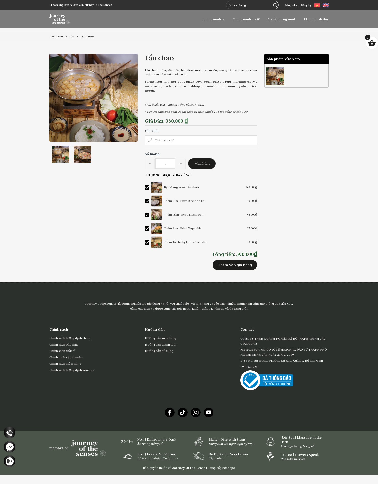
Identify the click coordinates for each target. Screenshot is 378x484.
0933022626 (249, 367)
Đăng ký (306, 5)
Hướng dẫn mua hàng (160, 338)
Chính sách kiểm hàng (65, 363)
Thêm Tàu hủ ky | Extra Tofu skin (185, 242)
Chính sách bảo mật (63, 344)
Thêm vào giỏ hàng (235, 264)
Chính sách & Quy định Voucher (71, 370)
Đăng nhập (291, 5)
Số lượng (152, 154)
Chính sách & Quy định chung (70, 338)
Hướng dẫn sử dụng (159, 351)
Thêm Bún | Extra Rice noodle (184, 201)
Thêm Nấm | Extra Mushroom (184, 214)
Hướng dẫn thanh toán (161, 344)
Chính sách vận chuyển (66, 357)
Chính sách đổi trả (62, 351)
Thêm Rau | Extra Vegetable (182, 228)
